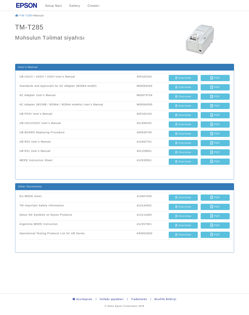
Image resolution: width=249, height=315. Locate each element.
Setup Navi (53, 5)
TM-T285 (26, 15)
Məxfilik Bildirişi (165, 299)
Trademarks (139, 299)
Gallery (74, 5)
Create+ (94, 5)
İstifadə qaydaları (112, 299)
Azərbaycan (82, 299)
